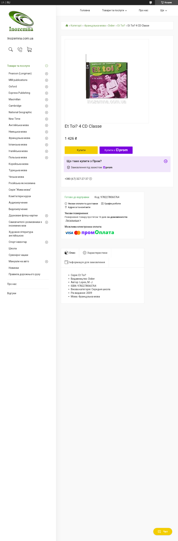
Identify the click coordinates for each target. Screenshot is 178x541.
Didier (111, 25)
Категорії (76, 25)
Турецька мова (18, 170)
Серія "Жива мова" (20, 189)
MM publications (18, 80)
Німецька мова (18, 131)
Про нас (12, 284)
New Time (14, 118)
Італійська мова (18, 151)
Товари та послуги (18, 65)
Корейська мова (18, 163)
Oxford (13, 86)
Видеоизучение (18, 209)
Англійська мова (19, 125)
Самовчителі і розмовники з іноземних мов (25, 224)
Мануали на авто (19, 261)
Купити (81, 150)
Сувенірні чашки (18, 255)
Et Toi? (121, 25)
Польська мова (18, 157)
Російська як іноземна (22, 183)
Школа (13, 248)
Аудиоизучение (18, 202)
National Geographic (20, 112)
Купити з (116, 150)
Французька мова (19, 138)
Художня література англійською (21, 234)
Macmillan (15, 99)
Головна (85, 10)
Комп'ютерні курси (20, 196)
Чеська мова (16, 176)
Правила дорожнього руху (24, 274)
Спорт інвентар (18, 241)
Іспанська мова (18, 144)
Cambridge (15, 105)
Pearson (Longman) (20, 73)
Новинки (14, 267)
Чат (163, 531)
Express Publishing (19, 92)
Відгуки (11, 293)
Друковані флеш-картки (23, 215)
